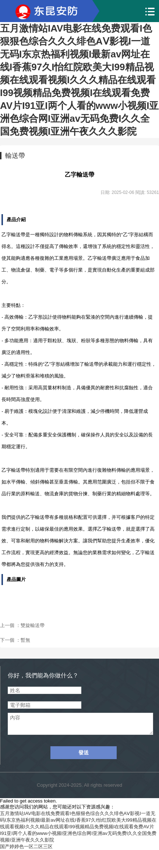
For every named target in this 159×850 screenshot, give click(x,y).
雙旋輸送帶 (33, 625)
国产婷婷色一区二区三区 (26, 846)
